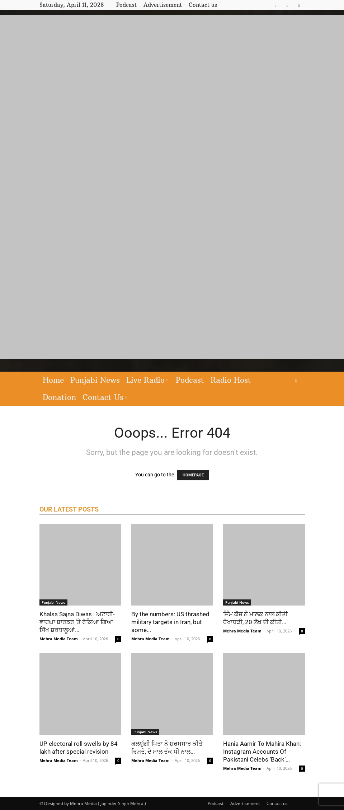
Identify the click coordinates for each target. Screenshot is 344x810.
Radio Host (231, 380)
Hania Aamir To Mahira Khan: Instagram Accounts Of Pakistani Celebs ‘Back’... (262, 751)
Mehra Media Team (58, 638)
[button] (296, 380)
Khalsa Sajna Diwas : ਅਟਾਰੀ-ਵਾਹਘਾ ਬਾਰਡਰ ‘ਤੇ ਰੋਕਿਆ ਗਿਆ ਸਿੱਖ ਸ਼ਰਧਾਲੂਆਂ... (77, 622)
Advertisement (162, 4)
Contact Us (105, 397)
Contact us (203, 4)
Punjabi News (95, 380)
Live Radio (147, 380)
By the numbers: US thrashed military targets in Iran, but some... (170, 622)
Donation (59, 397)
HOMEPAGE (193, 475)
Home (53, 380)
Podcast (126, 4)
